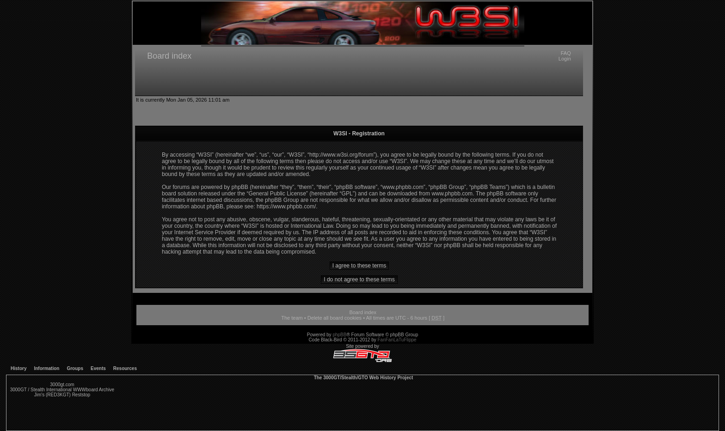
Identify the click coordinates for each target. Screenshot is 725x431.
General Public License (277, 193)
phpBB (339, 334)
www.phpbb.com (452, 193)
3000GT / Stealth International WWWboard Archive (62, 389)
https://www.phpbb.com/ (286, 206)
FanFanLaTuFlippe (397, 339)
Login (565, 58)
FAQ (566, 53)
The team (291, 318)
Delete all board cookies (334, 318)
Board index (169, 56)
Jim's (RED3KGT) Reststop (62, 394)
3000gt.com (62, 384)
